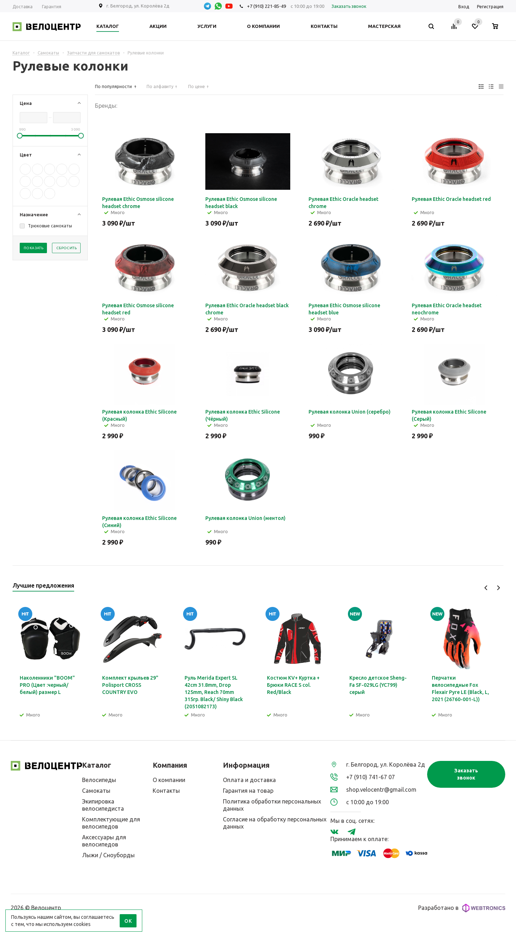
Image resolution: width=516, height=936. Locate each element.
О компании (169, 780)
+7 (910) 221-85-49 (266, 6)
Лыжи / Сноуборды (108, 855)
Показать (33, 248)
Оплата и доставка (249, 780)
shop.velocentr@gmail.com (381, 789)
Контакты (166, 790)
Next (498, 588)
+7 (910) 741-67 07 (370, 777)
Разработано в (461, 908)
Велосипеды (99, 780)
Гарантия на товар (248, 790)
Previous (486, 588)
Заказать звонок (466, 774)
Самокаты (96, 790)
